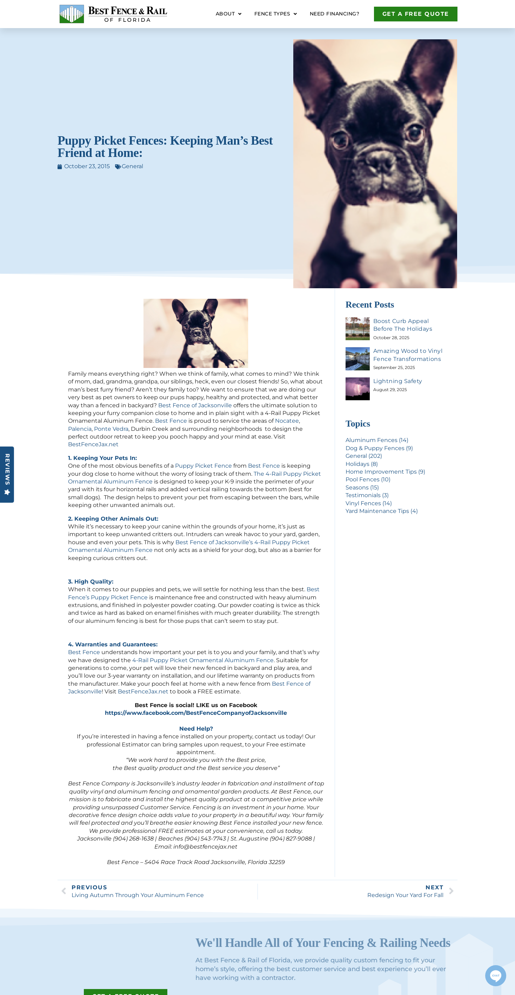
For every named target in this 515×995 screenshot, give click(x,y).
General (132, 166)
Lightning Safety (397, 381)
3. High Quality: (90, 581)
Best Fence (171, 420)
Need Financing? (335, 14)
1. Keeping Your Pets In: (102, 458)
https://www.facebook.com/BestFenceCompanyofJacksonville (196, 713)
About (229, 14)
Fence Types (275, 14)
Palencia (80, 429)
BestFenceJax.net (93, 444)
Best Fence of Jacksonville (195, 405)
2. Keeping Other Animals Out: (113, 518)
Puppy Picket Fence (203, 465)
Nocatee (287, 420)
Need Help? (196, 728)
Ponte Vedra (111, 429)
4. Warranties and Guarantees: (113, 644)
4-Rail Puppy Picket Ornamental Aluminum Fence (203, 660)
